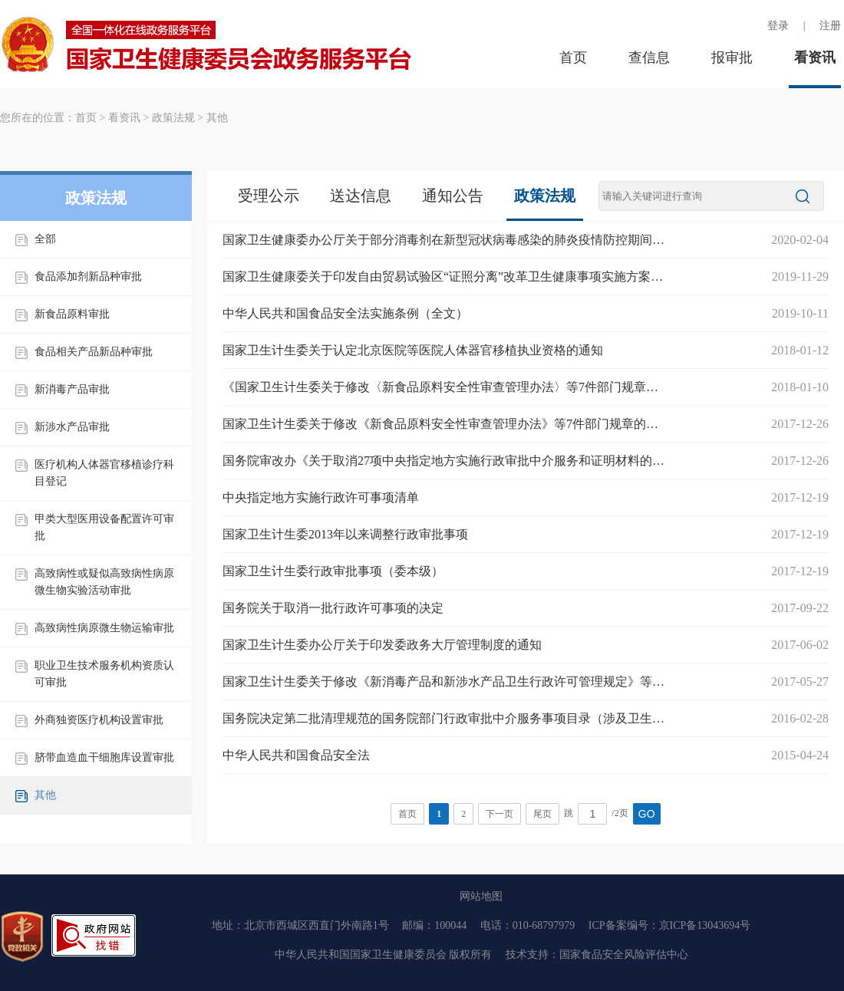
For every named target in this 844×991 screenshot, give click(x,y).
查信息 (649, 57)
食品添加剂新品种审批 (88, 276)
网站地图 (481, 896)
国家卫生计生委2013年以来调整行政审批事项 (345, 534)
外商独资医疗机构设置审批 (99, 720)
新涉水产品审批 (72, 427)
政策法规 (173, 117)
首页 (573, 57)
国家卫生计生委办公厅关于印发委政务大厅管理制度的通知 (382, 644)
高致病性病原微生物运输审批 (104, 628)
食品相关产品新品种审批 (94, 351)
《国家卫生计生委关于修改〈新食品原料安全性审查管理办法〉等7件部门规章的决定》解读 (445, 386)
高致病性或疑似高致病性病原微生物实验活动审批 (104, 582)
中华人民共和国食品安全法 (296, 755)
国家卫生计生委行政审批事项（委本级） (333, 571)
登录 (778, 25)
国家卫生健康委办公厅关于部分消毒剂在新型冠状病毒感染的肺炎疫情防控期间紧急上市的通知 (445, 239)
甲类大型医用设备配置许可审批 (104, 527)
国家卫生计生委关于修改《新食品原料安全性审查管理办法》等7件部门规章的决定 (445, 423)
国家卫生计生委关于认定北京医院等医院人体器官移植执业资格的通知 (413, 350)
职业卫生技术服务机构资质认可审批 (104, 674)
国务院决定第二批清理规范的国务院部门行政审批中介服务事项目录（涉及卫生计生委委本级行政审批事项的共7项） (445, 718)
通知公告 (452, 195)
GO (646, 814)
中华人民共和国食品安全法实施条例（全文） (345, 313)
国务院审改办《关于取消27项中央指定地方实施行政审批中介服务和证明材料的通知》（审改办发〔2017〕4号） (445, 460)
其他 (217, 117)
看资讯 (815, 57)
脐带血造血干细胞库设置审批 (104, 757)
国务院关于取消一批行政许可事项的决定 (333, 607)
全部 (45, 239)
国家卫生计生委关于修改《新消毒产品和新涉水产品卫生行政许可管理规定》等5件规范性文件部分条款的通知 (445, 681)
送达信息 (360, 195)
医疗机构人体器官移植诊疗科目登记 (104, 473)
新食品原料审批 (72, 314)
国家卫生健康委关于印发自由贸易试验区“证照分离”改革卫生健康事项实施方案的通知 (445, 276)
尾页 (542, 813)
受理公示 (268, 195)
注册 (830, 25)
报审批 (732, 57)
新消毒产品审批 (72, 389)
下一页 (499, 813)
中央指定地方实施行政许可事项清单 (321, 497)
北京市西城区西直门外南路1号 (316, 925)
